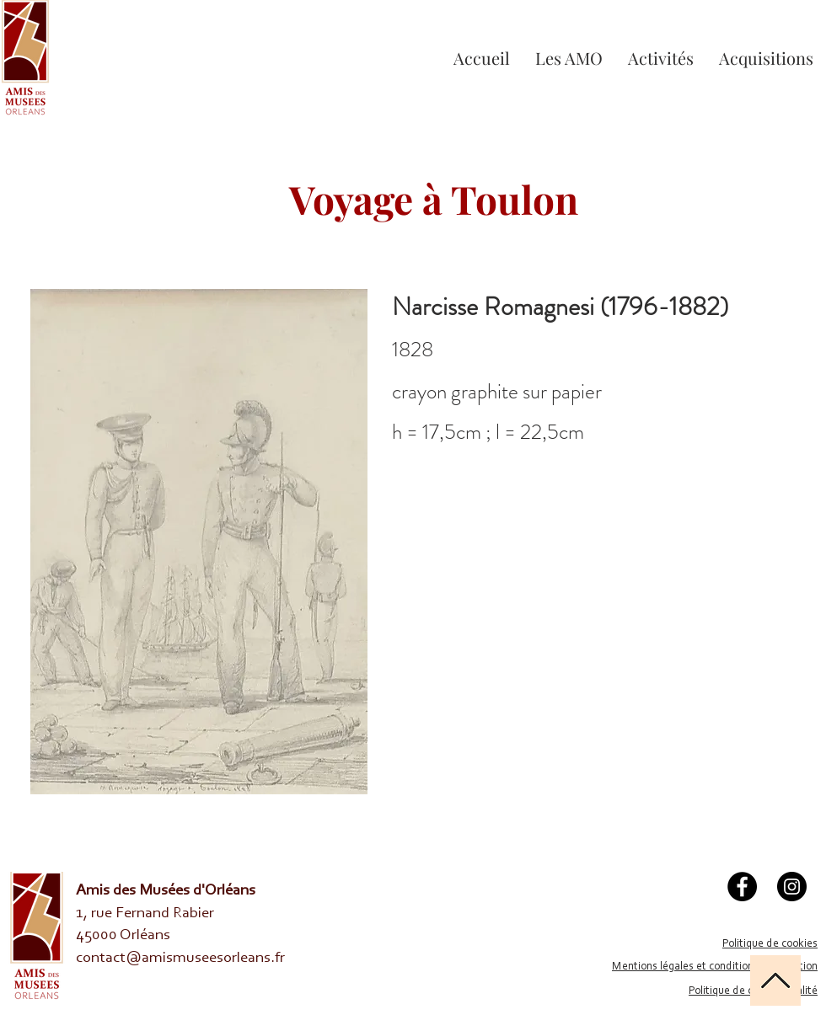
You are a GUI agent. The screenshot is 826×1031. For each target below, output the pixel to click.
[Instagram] (792, 886)
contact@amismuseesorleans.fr (180, 958)
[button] (660, 57)
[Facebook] (742, 886)
